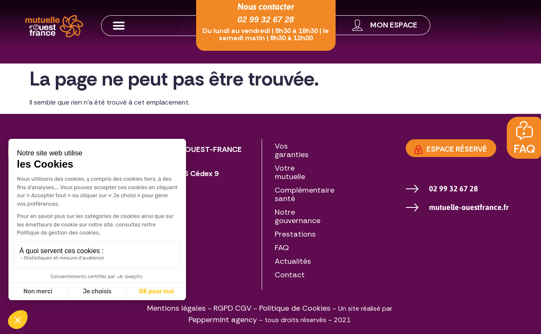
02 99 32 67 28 (266, 19)
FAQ (524, 149)
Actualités (293, 261)
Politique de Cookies (295, 308)
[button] (140, 26)
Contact (290, 275)
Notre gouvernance (297, 216)
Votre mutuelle (290, 172)
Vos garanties (292, 150)
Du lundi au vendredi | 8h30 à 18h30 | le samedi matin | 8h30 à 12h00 (265, 34)
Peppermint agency (223, 320)
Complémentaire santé (304, 194)
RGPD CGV (232, 308)
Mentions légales (176, 308)
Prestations (295, 234)
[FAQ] (524, 130)
